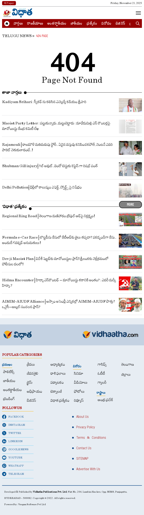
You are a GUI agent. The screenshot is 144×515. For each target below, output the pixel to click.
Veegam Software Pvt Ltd (32, 504)
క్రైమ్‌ (29, 382)
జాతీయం (76, 24)
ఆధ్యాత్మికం (58, 364)
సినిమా (78, 373)
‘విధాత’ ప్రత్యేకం (14, 206)
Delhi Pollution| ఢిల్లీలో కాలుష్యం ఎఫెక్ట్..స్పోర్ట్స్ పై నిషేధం (42, 187)
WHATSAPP (13, 466)
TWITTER (11, 433)
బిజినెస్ (120, 24)
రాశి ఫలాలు (58, 373)
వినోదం (106, 24)
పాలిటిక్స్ (8, 372)
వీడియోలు (81, 382)
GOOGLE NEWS (15, 449)
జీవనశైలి (32, 373)
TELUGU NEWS (17, 36)
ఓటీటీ (101, 373)
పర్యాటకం (57, 382)
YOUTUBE (12, 458)
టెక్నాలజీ (56, 391)
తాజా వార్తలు (12, 92)
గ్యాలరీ (102, 382)
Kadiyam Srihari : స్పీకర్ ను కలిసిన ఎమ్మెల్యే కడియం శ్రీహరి (44, 102)
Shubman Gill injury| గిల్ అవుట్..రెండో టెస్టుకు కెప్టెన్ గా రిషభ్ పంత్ (50, 166)
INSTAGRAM (13, 425)
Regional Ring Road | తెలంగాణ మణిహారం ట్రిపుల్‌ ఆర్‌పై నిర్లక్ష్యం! (48, 216)
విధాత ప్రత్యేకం (60, 400)
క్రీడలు (31, 364)
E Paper (9, 3)
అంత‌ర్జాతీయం (56, 24)
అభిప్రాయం (34, 391)
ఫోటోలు (79, 391)
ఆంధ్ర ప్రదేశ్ (105, 400)
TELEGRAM (13, 474)
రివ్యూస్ (79, 400)
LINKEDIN (12, 441)
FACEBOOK (13, 417)
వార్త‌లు (18, 24)
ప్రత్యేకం (92, 24)
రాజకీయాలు (35, 24)
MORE (130, 204)
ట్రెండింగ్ (9, 399)
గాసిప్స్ (102, 364)
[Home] (18, 13)
